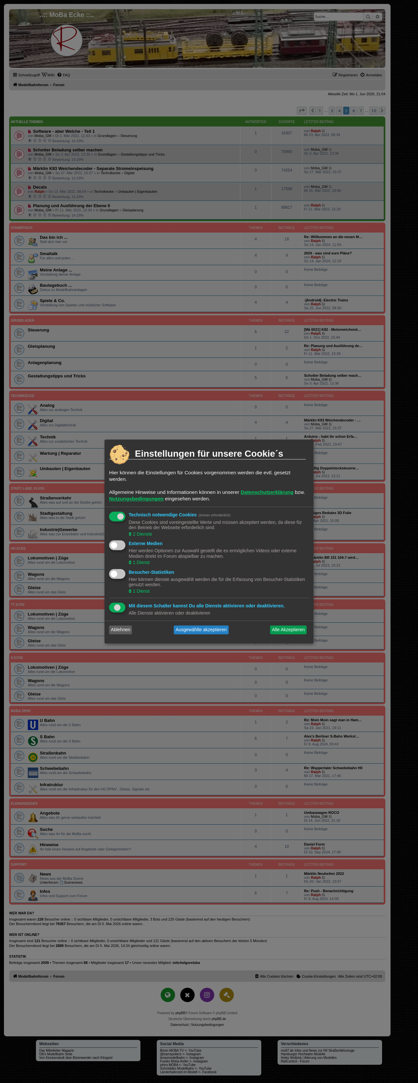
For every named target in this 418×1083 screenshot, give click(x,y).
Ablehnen (120, 630)
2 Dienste (142, 534)
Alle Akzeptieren (288, 630)
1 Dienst (141, 562)
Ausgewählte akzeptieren (201, 630)
